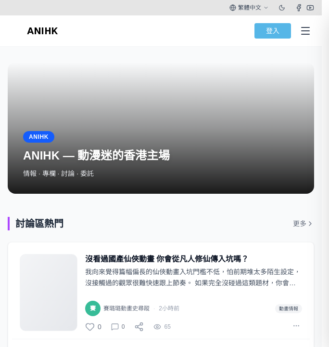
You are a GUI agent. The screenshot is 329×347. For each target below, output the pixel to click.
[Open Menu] (305, 31)
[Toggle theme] (282, 7)
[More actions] (296, 326)
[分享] (139, 327)
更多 (303, 223)
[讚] (93, 327)
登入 (272, 31)
